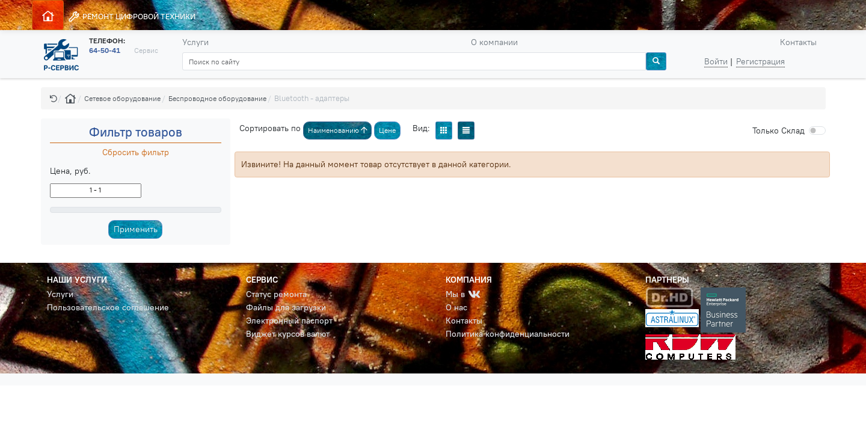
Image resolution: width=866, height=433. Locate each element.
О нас (456, 307)
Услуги (195, 42)
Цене (387, 130)
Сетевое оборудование (122, 98)
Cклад (778, 130)
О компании (494, 42)
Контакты (798, 42)
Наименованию (337, 130)
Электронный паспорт (289, 320)
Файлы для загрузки (286, 307)
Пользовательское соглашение (108, 307)
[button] (53, 98)
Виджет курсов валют (288, 333)
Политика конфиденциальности (508, 333)
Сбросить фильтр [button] (135, 152)
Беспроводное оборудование (217, 98)
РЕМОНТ (131, 16)
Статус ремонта (276, 294)
